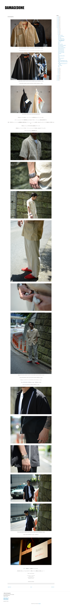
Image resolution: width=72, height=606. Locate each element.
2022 (58, 21)
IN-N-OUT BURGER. (61, 46)
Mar (58, 71)
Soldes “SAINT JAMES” (61, 52)
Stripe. (59, 66)
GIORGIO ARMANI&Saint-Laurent (62, 60)
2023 (58, 20)
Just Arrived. (59, 37)
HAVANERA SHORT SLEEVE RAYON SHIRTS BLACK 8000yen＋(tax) (30, 81)
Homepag (32, 581)
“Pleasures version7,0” (61, 58)
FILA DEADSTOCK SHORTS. (62, 45)
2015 (58, 76)
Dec (58, 28)
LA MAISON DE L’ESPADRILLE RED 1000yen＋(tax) (32, 379)
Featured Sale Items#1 (61, 51)
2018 (58, 26)
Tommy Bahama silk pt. (61, 38)
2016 (58, 75)
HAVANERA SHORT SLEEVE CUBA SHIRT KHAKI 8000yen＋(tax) (31, 47)
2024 (58, 19)
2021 (58, 22)
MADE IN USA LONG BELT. (61, 47)
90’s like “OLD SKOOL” (61, 36)
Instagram (29, 581)
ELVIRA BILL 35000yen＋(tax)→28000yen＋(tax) (32, 382)
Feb (58, 72)
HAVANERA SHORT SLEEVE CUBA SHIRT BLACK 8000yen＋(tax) (31, 50)
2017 (58, 27)
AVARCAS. (59, 59)
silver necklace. (60, 65)
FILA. (58, 54)
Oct (58, 30)
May (58, 69)
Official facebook (6, 599)
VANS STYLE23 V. (60, 35)
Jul (58, 34)
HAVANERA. (59, 53)
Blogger (40, 603)
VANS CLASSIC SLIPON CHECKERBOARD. (61, 40)
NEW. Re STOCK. (60, 44)
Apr (58, 70)
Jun (58, 68)
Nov (58, 29)
